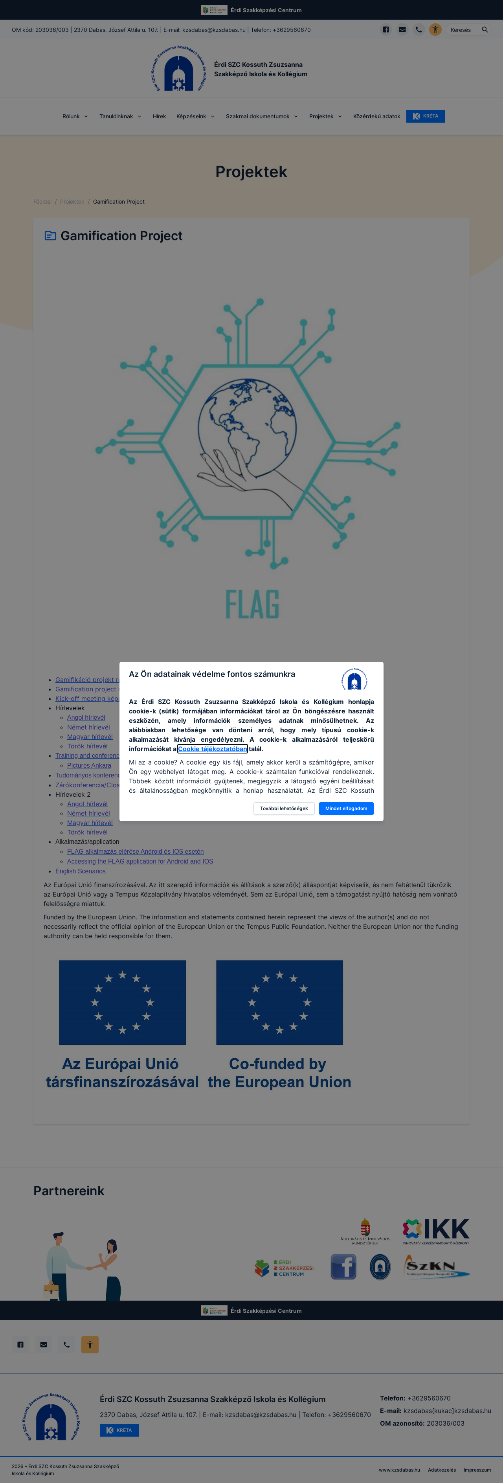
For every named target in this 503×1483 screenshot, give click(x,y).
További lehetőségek (284, 808)
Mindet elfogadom (346, 808)
